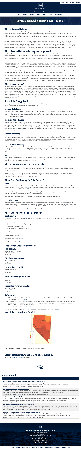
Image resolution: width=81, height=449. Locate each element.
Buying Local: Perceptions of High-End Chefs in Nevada (16, 389)
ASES (20, 235)
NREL (26, 218)
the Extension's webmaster (18, 357)
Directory (69, 5)
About (19, 14)
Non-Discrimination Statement (60, 447)
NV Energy (21, 238)
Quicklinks (62, 2)
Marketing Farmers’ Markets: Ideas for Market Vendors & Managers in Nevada (21, 412)
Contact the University (26, 447)
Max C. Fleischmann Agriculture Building (37, 435)
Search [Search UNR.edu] (67, 2)
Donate (50, 14)
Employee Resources (59, 14)
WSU (26, 299)
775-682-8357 (37, 438)
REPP (30, 307)
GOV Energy (56, 309)
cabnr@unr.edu (40, 437)
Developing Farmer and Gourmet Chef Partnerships (15, 396)
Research (25, 14)
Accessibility (18, 447)
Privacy (68, 447)
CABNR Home (72, 2)
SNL (19, 241)
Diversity (12, 447)
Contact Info (75, 5)
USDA (28, 188)
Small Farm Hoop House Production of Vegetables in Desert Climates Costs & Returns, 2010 (24, 381)
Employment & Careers (49, 447)
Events (38, 14)
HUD (44, 193)
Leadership (64, 5)
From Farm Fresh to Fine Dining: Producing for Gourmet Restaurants (19, 404)
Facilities (32, 14)
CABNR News (78, 2)
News (44, 14)
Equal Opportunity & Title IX (37, 447)
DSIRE (64, 205)
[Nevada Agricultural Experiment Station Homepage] (40, 427)
